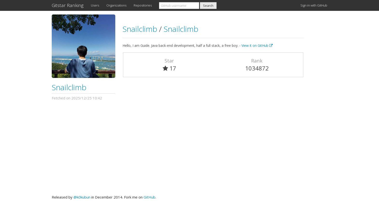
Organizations (116, 5)
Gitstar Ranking (68, 5)
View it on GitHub (257, 45)
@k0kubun (81, 197)
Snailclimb (69, 87)
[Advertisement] (189, 147)
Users (95, 5)
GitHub (149, 197)
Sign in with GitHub (313, 5)
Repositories (143, 5)
